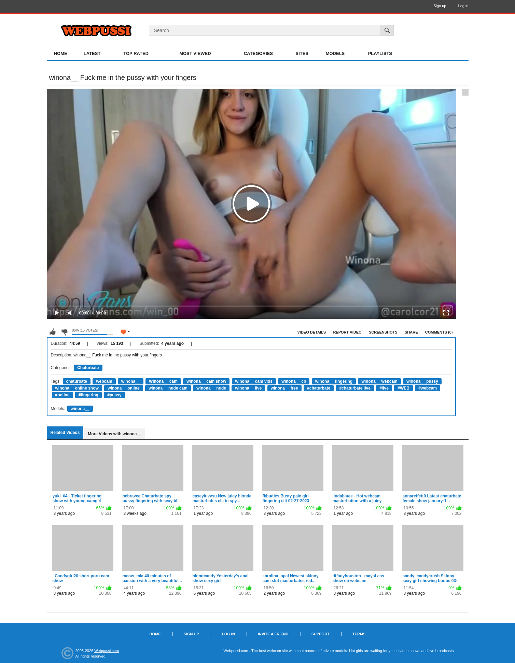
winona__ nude (211, 388)
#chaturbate (318, 388)
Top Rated (136, 53)
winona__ (130, 381)
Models (335, 53)
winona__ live (248, 388)
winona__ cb (293, 381)
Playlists (380, 53)
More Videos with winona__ (114, 434)
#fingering (88, 395)
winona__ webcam (379, 381)
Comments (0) (439, 332)
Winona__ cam (163, 381)
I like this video (52, 332)
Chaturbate (88, 367)
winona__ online (123, 388)
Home (60, 53)
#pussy (114, 395)
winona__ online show (77, 388)
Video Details (311, 332)
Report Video (347, 332)
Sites (302, 53)
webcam (104, 381)
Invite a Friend (273, 634)
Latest (92, 53)
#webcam (427, 388)
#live (384, 388)
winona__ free (284, 388)
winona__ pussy (422, 381)
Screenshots (383, 332)
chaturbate (76, 381)
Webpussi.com (106, 651)
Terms (359, 634)
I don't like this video (64, 332)
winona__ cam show (206, 381)
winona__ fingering (333, 381)
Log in (463, 6)
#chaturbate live (354, 388)
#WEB (403, 388)
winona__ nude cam (168, 388)
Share (411, 332)
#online (62, 395)
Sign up (439, 6)
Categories (258, 53)
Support (320, 634)
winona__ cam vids (254, 381)
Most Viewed (195, 53)
